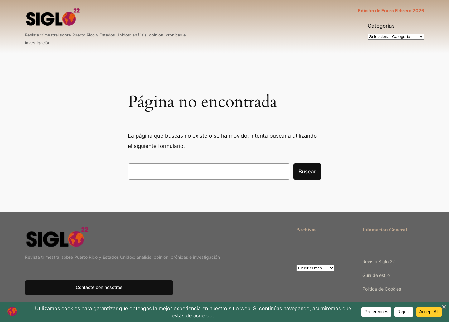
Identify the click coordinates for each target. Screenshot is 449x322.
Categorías (381, 26)
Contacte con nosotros (99, 287)
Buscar (307, 171)
